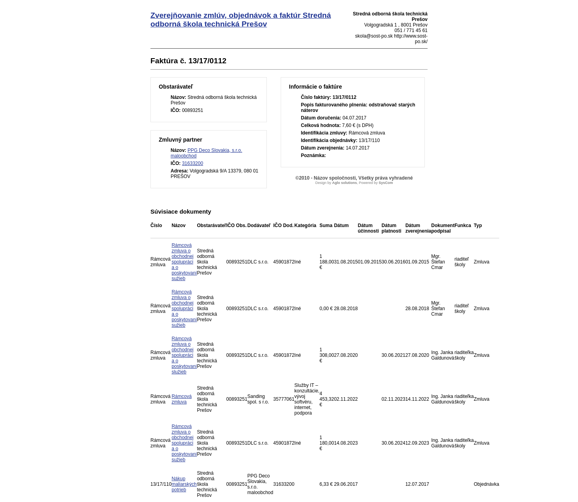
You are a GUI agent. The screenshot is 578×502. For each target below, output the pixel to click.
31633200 (192, 163)
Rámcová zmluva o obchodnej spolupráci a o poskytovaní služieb (184, 355)
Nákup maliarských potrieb (183, 484)
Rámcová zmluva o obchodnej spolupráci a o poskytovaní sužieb (184, 261)
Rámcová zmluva (181, 399)
